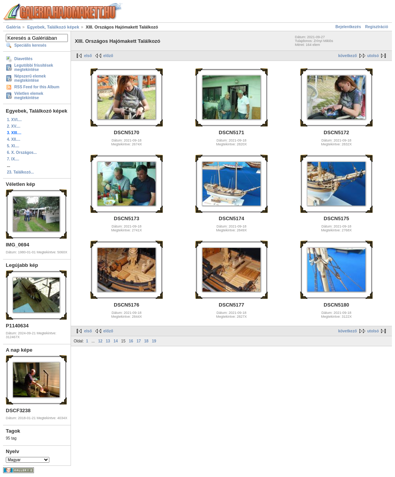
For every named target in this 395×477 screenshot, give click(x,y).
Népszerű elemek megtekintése (30, 78)
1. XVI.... (14, 120)
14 (115, 341)
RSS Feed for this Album (36, 87)
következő (347, 56)
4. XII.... (13, 139)
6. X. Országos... (22, 152)
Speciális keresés (30, 45)
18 (146, 341)
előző (108, 56)
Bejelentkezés (348, 27)
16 (131, 341)
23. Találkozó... (20, 172)
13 (108, 341)
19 (154, 341)
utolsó (373, 56)
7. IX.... (13, 159)
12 (100, 341)
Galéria (13, 27)
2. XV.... (13, 126)
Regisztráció (376, 27)
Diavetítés (23, 59)
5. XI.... (13, 146)
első (88, 56)
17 (139, 341)
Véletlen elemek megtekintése (28, 95)
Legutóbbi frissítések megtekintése (33, 67)
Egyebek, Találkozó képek (53, 27)
